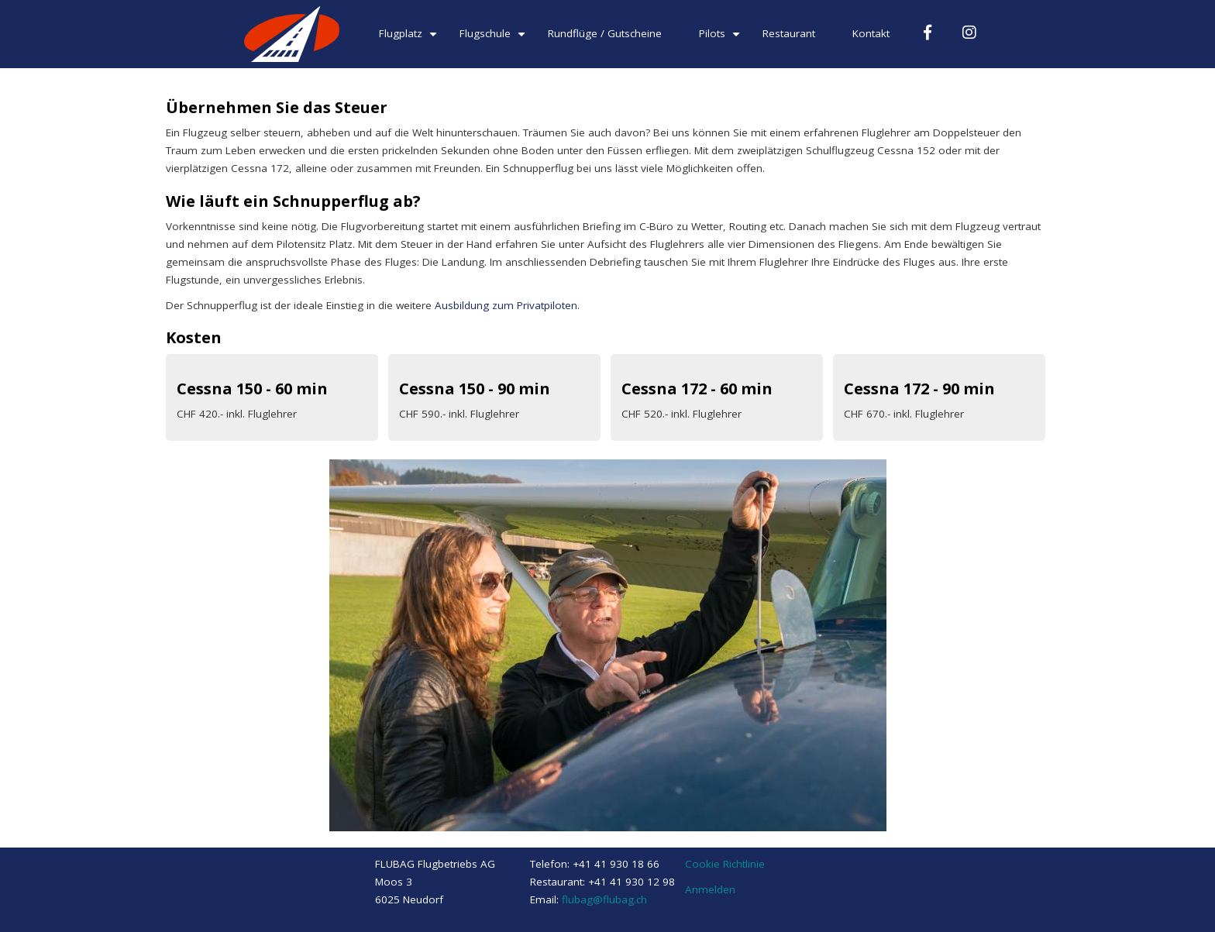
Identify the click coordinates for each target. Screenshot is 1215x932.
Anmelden (710, 889)
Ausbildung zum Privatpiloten (506, 305)
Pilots (721, 39)
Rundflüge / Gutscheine (605, 33)
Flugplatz (410, 39)
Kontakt (871, 33)
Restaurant (788, 33)
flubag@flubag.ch (604, 899)
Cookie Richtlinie (725, 864)
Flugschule (494, 39)
